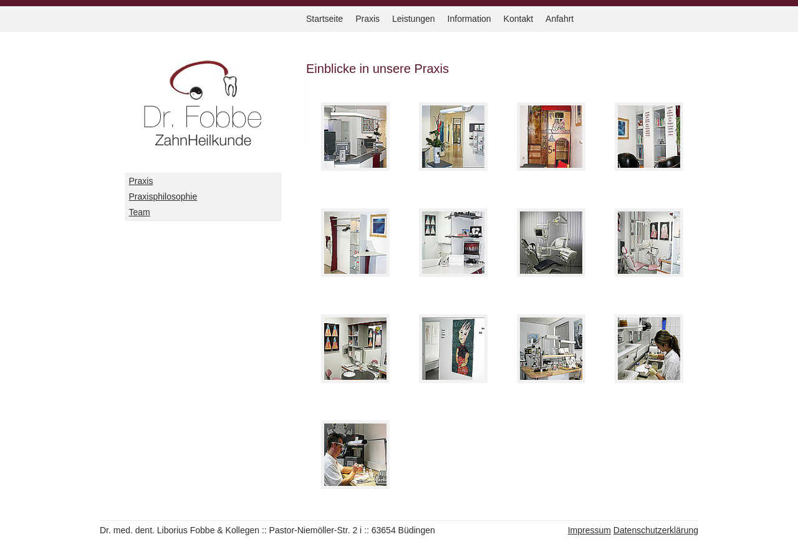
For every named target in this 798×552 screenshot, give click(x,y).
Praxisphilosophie (163, 196)
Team (139, 212)
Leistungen (413, 19)
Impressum (589, 530)
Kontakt (518, 19)
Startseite (324, 19)
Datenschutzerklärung (655, 530)
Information (469, 19)
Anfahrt (560, 19)
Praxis (367, 19)
